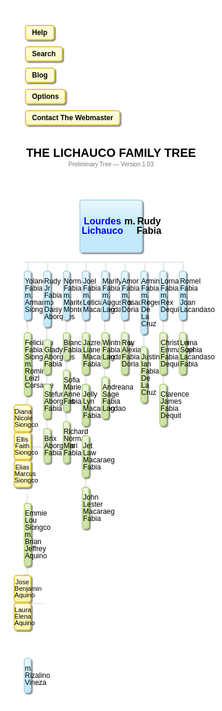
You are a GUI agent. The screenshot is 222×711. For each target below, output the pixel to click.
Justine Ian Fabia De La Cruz (144, 375)
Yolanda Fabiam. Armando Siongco (28, 295)
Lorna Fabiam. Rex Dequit (163, 295)
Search (44, 54)
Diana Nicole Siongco (23, 418)
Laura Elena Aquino (23, 616)
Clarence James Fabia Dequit (163, 405)
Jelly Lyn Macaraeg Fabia (86, 405)
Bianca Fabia (67, 346)
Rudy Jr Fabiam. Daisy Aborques (47, 299)
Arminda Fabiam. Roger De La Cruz (144, 302)
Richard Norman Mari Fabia (67, 442)
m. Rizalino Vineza (28, 675)
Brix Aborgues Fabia (47, 446)
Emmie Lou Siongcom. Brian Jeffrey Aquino (28, 534)
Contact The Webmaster (72, 118)
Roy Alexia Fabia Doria (125, 353)
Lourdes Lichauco (102, 226)
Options (45, 96)
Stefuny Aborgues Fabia (47, 401)
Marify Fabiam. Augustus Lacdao (105, 295)
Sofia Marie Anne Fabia (67, 391)
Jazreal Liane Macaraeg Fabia (86, 353)
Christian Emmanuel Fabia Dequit (163, 353)
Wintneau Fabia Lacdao (105, 350)
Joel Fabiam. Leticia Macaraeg (86, 295)
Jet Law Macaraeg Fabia (86, 456)
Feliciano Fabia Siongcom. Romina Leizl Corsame (28, 364)
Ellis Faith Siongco (23, 446)
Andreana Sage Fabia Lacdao (105, 398)
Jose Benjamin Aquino (23, 588)
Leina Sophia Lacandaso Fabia (183, 353)
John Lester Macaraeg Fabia (86, 508)
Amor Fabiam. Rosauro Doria (125, 295)
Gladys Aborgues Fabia (47, 357)
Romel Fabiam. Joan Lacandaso (183, 295)
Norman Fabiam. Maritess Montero (67, 295)
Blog (40, 75)
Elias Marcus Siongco (23, 474)
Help (39, 32)
